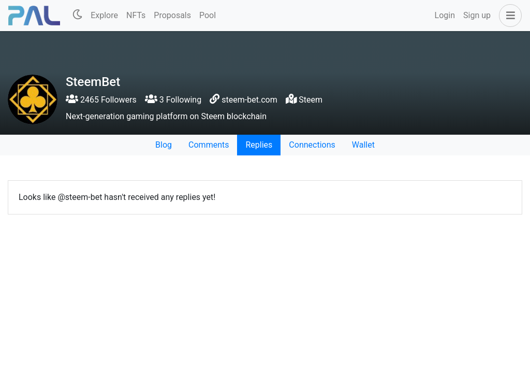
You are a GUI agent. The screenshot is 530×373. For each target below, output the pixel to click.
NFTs (135, 15)
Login (445, 15)
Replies (258, 145)
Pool (207, 15)
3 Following (173, 100)
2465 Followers (101, 100)
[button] (508, 15)
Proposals (172, 15)
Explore (104, 15)
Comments (208, 145)
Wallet (363, 145)
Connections (312, 145)
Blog (163, 145)
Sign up (477, 15)
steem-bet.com (249, 100)
